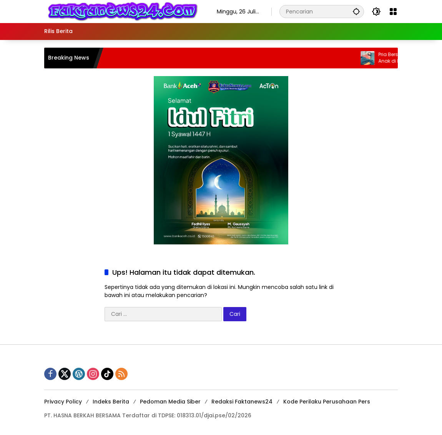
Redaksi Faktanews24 (242, 401)
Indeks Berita (111, 401)
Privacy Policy (63, 401)
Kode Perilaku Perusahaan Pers (326, 401)
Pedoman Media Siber (170, 401)
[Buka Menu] (393, 11)
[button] (356, 11)
